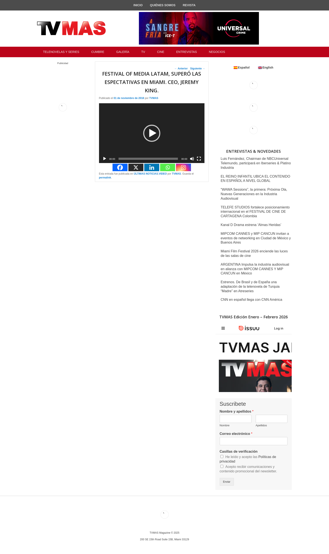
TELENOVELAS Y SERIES (61, 52)
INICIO (138, 5)
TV (143, 52)
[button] (151, 133)
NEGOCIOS (217, 52)
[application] (151, 133)
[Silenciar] (192, 159)
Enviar (226, 481)
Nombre (225, 425)
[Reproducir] (104, 159)
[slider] (148, 159)
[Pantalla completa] (199, 159)
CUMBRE (97, 52)
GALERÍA (122, 52)
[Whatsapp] (167, 167)
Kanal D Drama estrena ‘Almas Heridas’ (251, 225)
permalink (105, 177)
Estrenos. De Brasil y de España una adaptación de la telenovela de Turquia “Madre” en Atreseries (250, 286)
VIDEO (163, 173)
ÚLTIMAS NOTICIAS (146, 173)
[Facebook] (120, 167)
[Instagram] (183, 167)
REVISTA (189, 5)
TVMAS (153, 98)
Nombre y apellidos (237, 411)
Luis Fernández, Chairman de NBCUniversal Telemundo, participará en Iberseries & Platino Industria (256, 163)
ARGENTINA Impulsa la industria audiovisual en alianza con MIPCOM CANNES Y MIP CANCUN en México (255, 269)
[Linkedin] (151, 167)
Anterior (181, 68)
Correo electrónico (236, 434)
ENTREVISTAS (186, 52)
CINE (160, 52)
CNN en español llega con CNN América (251, 299)
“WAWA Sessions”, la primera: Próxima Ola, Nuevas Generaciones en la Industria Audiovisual (254, 194)
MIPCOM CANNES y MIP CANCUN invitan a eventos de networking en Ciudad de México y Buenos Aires (256, 238)
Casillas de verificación (239, 451)
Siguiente (197, 68)
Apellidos (261, 425)
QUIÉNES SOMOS (163, 5)
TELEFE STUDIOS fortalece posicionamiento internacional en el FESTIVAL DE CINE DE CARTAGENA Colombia (255, 211)
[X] (135, 167)
